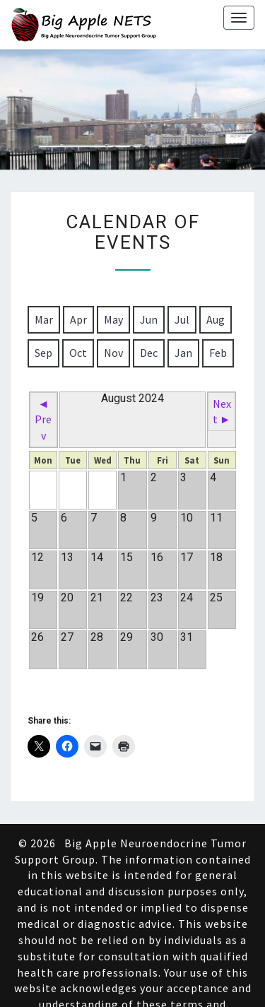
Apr (78, 319)
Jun (149, 319)
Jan (183, 353)
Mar (44, 319)
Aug (215, 319)
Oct (78, 353)
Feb (218, 353)
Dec (149, 353)
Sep (43, 353)
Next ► (222, 411)
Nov (113, 353)
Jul (182, 319)
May (113, 319)
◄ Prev (43, 419)
